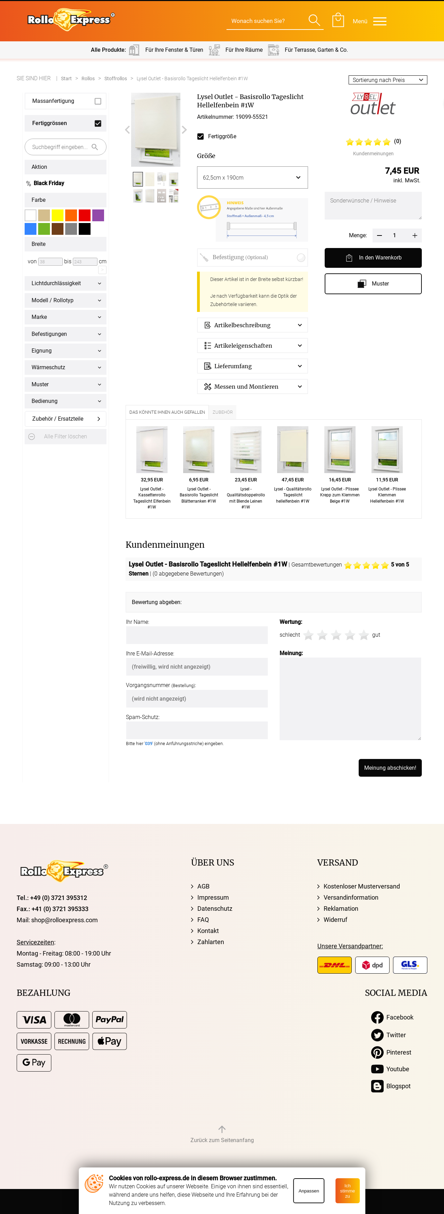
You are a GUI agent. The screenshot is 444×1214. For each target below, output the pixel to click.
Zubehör (223, 412)
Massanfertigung (53, 101)
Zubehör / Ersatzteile (57, 418)
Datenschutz (214, 908)
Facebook (392, 1017)
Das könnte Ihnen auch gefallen (167, 412)
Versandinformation (351, 897)
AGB (203, 886)
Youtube (390, 1069)
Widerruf (335, 919)
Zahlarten (210, 941)
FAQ (203, 919)
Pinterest (391, 1052)
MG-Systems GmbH (307, 1201)
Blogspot (391, 1086)
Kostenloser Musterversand (362, 886)
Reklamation (341, 908)
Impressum (213, 897)
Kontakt (208, 930)
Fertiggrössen (49, 123)
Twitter (388, 1035)
